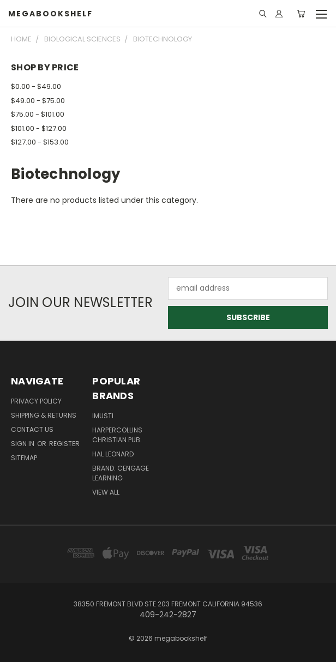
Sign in (23, 443)
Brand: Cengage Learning (120, 473)
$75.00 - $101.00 (37, 114)
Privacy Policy (36, 401)
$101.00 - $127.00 (39, 128)
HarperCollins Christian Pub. (117, 434)
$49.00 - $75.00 (38, 100)
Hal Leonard (113, 454)
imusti (102, 415)
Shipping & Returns (43, 415)
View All (105, 492)
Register (64, 443)
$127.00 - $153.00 (40, 142)
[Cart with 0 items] (301, 13)
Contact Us (32, 429)
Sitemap (24, 457)
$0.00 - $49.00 (36, 86)
